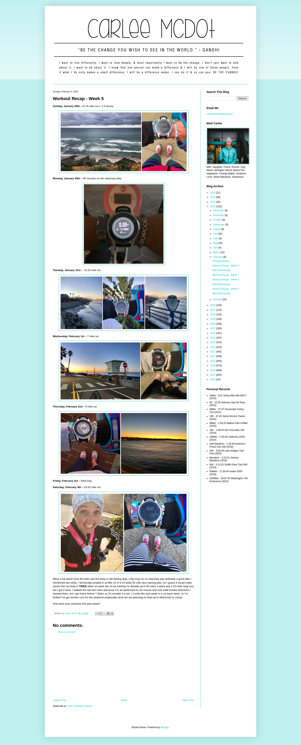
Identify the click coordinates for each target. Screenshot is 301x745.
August (217, 229)
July (215, 233)
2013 (213, 347)
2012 (213, 351)
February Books (220, 261)
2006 (213, 379)
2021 (213, 310)
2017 (213, 328)
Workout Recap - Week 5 (225, 289)
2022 (213, 305)
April (215, 247)
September (219, 224)
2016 (213, 333)
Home (124, 700)
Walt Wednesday (221, 270)
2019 (213, 319)
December (219, 210)
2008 (213, 370)
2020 (213, 314)
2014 (213, 342)
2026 (213, 192)
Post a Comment (67, 632)
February (218, 257)
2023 (213, 206)
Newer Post (60, 700)
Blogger (165, 727)
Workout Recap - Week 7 (225, 275)
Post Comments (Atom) (79, 706)
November (219, 215)
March (216, 252)
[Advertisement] (124, 666)
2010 (213, 361)
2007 (213, 374)
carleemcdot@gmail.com (220, 114)
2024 (213, 202)
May (215, 243)
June (216, 238)
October (217, 219)
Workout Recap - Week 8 (225, 265)
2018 (213, 323)
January (217, 299)
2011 (213, 356)
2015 (213, 337)
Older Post (188, 700)
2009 (213, 365)
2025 (213, 197)
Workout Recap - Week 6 (225, 279)
